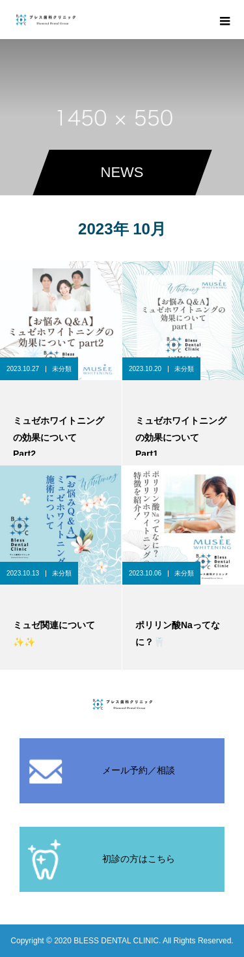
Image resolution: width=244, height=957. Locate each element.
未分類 (62, 368)
